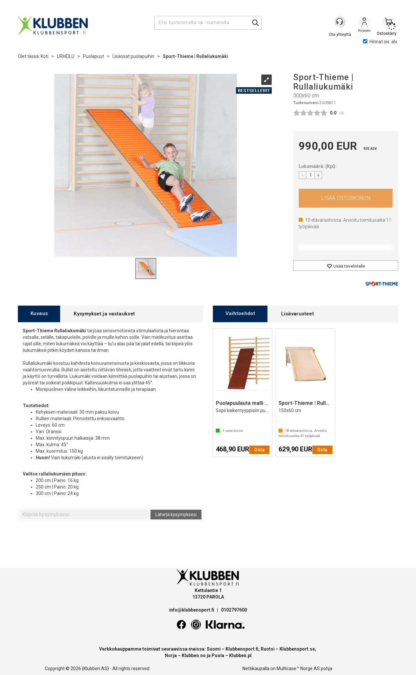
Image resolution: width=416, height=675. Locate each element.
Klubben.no (194, 655)
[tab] (39, 314)
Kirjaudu (364, 23)
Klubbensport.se (297, 649)
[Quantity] (310, 175)
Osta (346, 198)
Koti (44, 56)
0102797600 (234, 610)
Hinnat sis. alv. (380, 41)
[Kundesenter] (340, 22)
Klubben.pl (240, 655)
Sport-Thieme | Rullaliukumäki (195, 56)
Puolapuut (93, 56)
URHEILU (65, 56)
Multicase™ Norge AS (298, 668)
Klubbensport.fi (242, 649)
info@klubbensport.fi (192, 610)
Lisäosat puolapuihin (133, 56)
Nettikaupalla (255, 668)
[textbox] (84, 514)
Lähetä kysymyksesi (176, 514)
